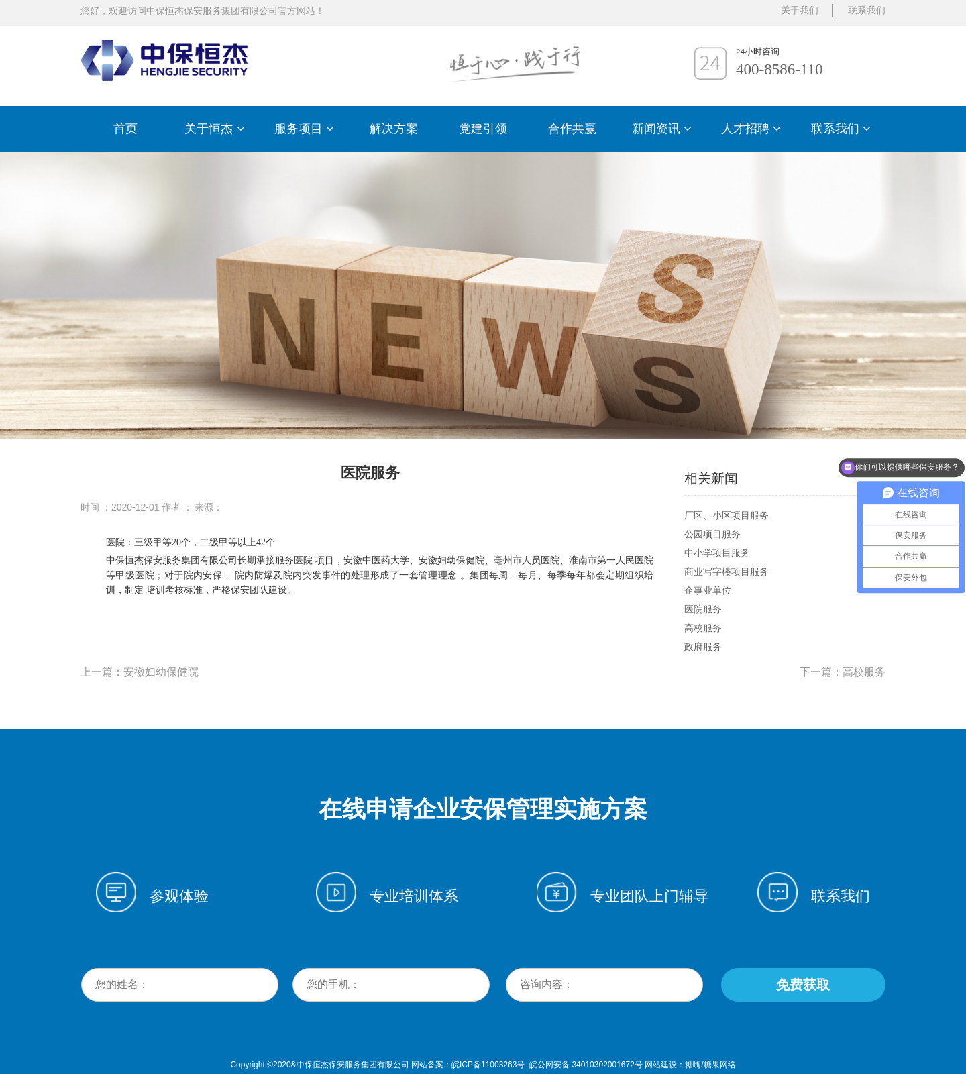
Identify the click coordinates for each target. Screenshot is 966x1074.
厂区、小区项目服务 (726, 515)
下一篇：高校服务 (842, 672)
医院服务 (703, 609)
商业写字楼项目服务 (726, 571)
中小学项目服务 (717, 552)
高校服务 (703, 628)
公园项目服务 (712, 534)
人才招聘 (751, 129)
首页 (125, 129)
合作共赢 (572, 129)
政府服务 (703, 646)
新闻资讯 (662, 129)
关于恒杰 (214, 129)
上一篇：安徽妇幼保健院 (139, 672)
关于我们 (799, 10)
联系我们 (841, 129)
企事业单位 (707, 590)
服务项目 (304, 129)
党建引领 (483, 129)
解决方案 (394, 129)
